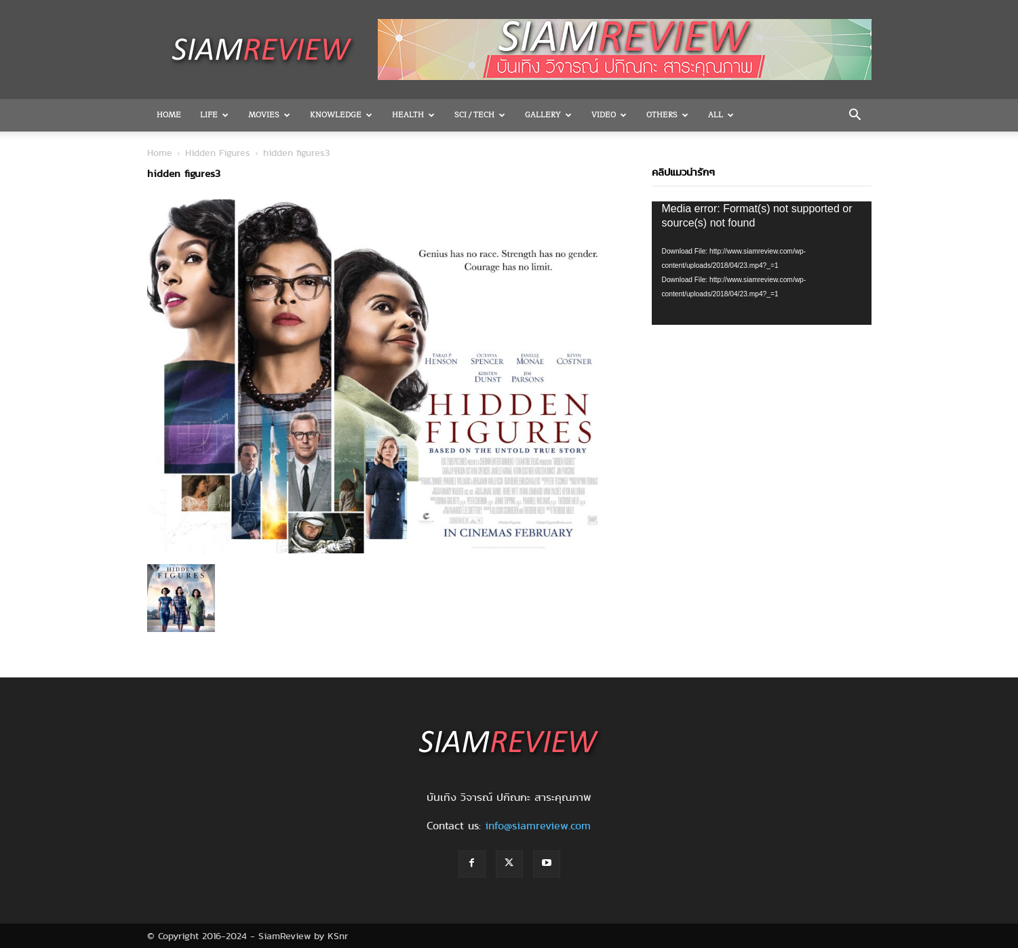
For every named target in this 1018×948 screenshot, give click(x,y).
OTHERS (667, 114)
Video (609, 114)
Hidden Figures (217, 152)
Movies (269, 114)
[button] (855, 115)
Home (169, 114)
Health (413, 114)
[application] (762, 263)
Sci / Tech (479, 114)
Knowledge (341, 114)
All (721, 114)
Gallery (548, 114)
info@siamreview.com (538, 825)
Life (214, 114)
